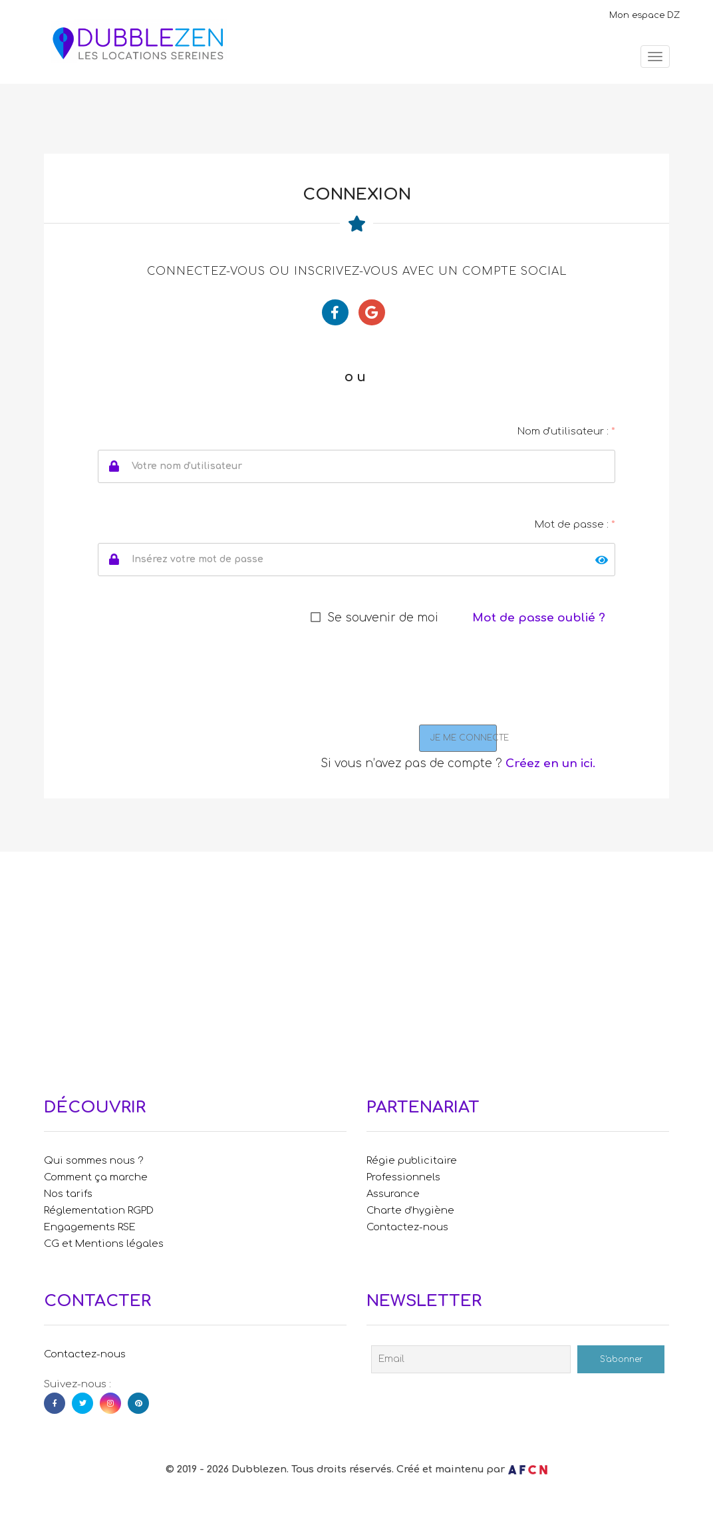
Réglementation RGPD (99, 1210)
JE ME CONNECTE (464, 738)
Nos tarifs (68, 1193)
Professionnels (403, 1177)
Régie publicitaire (411, 1160)
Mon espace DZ (644, 15)
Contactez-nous (407, 1227)
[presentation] (412, 679)
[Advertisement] (356, 965)
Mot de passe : (575, 524)
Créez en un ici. (550, 763)
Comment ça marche (96, 1177)
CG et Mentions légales (104, 1243)
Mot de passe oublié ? (538, 617)
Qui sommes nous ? (94, 1160)
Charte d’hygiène (410, 1210)
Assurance (393, 1193)
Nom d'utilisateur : (566, 431)
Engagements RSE (90, 1227)
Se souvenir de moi (382, 617)
